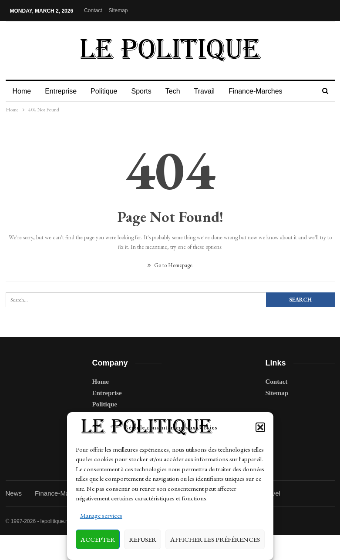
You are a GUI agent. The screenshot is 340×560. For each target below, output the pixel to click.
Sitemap (118, 10)
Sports (145, 91)
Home (22, 91)
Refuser (142, 539)
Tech (178, 91)
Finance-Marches (263, 91)
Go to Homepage (170, 265)
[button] (260, 427)
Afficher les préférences (215, 539)
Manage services (101, 515)
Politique (106, 91)
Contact (93, 10)
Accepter (98, 539)
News (14, 493)
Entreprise (62, 91)
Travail (211, 91)
